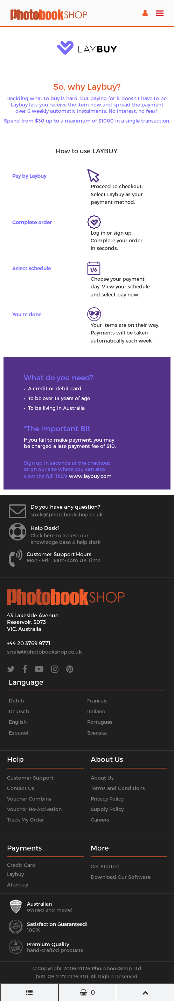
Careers (100, 820)
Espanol (18, 733)
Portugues (99, 722)
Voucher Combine (29, 799)
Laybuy (15, 874)
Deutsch (19, 711)
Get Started (105, 866)
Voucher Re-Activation (34, 809)
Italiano (96, 711)
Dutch (16, 701)
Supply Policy (107, 809)
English (18, 722)
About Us (102, 778)
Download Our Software (121, 877)
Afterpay (17, 885)
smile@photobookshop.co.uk (66, 514)
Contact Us (20, 788)
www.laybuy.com (90, 476)
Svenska (97, 733)
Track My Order (25, 820)
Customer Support (30, 778)
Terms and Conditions (118, 788)
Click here (42, 535)
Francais (97, 701)
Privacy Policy (107, 799)
